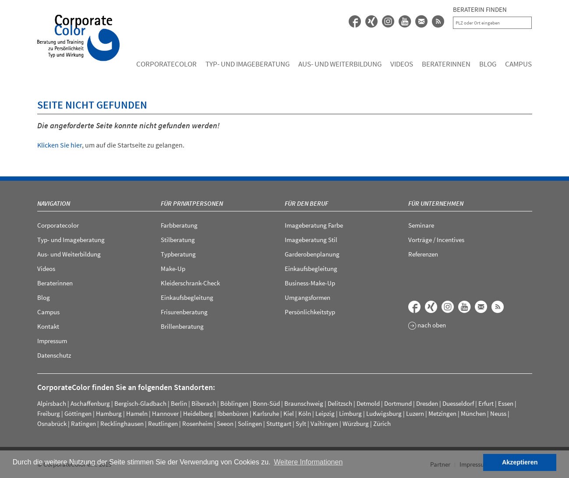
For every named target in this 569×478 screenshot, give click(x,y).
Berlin (179, 403)
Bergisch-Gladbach (140, 403)
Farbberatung (179, 225)
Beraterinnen (446, 64)
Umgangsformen (307, 297)
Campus (518, 64)
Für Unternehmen (435, 203)
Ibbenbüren (232, 413)
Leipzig (325, 413)
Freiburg (48, 413)
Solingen (250, 423)
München (473, 413)
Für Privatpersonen (192, 203)
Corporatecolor (166, 64)
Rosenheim (197, 423)
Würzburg (356, 423)
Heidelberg (198, 413)
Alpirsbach (51, 403)
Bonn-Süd (266, 403)
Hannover (165, 413)
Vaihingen (324, 423)
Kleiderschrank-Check (190, 283)
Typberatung (178, 254)
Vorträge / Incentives (436, 239)
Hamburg (109, 413)
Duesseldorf (458, 403)
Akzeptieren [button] (520, 462)
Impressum (52, 341)
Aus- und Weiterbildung (340, 64)
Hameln (137, 413)
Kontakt (48, 326)
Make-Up (173, 268)
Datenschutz (54, 355)
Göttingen (78, 413)
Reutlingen (163, 423)
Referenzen (423, 254)
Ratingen (83, 423)
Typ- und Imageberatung (247, 64)
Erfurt (486, 403)
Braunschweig (303, 403)
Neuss (498, 413)
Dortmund (398, 403)
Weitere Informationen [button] (308, 462)
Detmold (368, 403)
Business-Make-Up (310, 283)
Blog (487, 64)
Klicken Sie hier (59, 145)
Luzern (415, 413)
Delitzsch (340, 403)
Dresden (427, 403)
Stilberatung (178, 239)
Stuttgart (278, 423)
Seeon (225, 423)
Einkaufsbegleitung (187, 297)
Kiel (288, 413)
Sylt (301, 423)
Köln (304, 413)
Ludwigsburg (384, 413)
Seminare (421, 225)
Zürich (382, 423)
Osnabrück (52, 423)
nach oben (427, 326)
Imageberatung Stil (311, 239)
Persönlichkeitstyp (310, 312)
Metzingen (442, 413)
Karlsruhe (266, 413)
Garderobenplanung (312, 254)
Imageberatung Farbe (314, 225)
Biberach (203, 403)
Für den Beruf (306, 203)
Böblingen (234, 403)
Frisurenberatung (184, 312)
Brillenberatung (182, 326)
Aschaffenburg (90, 403)
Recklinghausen (122, 423)
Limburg (350, 413)
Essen (505, 403)
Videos (401, 64)
